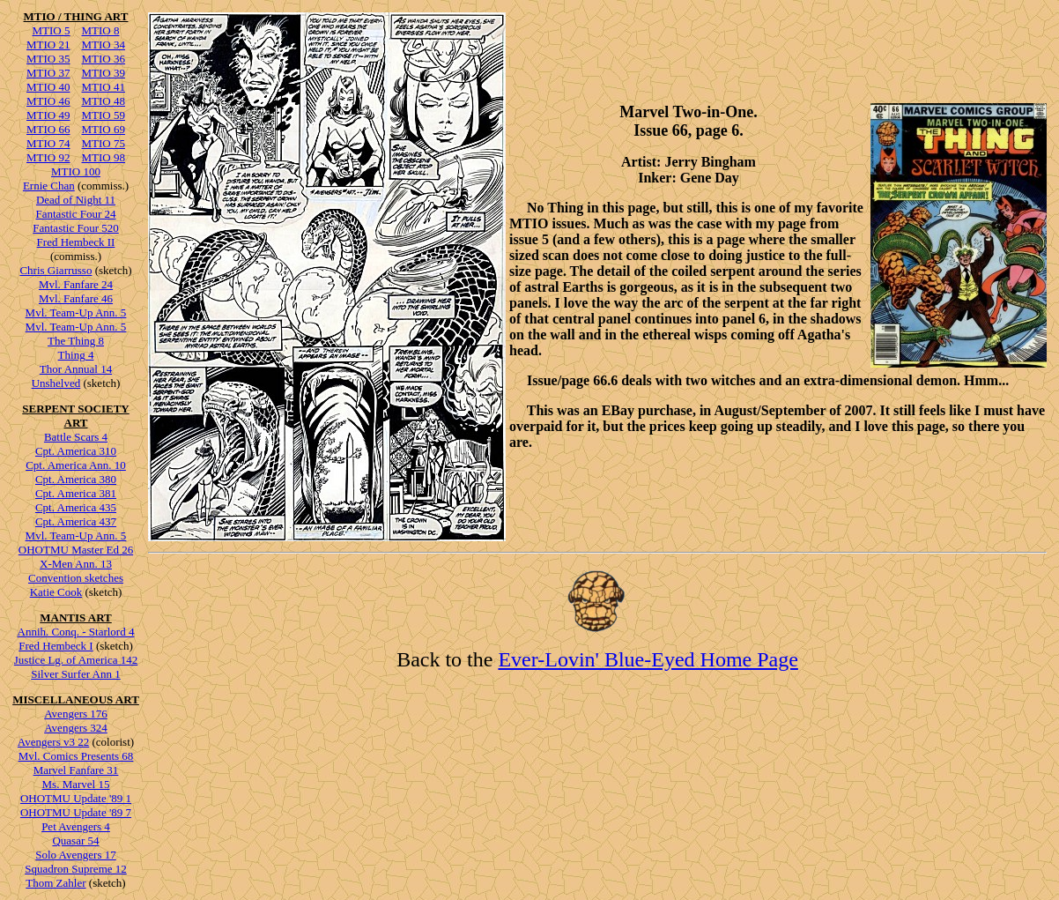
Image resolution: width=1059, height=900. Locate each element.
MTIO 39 (103, 72)
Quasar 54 (75, 840)
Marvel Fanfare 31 (76, 770)
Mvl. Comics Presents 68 (76, 755)
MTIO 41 (103, 86)
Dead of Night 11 (75, 199)
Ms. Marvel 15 (76, 784)
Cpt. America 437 (75, 521)
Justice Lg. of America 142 (75, 659)
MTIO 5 (51, 30)
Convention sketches (75, 577)
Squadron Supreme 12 (76, 868)
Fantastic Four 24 (76, 213)
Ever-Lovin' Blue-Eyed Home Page (647, 659)
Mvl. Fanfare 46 (76, 298)
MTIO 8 (101, 30)
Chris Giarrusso (55, 270)
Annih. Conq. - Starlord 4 (76, 631)
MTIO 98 (103, 157)
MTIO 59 (103, 115)
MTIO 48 (103, 101)
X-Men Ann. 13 (76, 563)
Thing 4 (76, 354)
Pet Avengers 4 (75, 826)
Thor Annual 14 (76, 369)
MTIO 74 (48, 143)
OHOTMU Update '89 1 (75, 798)
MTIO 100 (75, 171)
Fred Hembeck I (56, 645)
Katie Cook (56, 592)
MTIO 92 (48, 157)
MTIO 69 (103, 129)
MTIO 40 (48, 86)
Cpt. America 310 (75, 450)
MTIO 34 (103, 44)
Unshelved (56, 383)
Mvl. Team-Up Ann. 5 (76, 312)
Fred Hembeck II (76, 242)
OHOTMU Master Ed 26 (76, 549)
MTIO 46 (48, 101)
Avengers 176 (75, 713)
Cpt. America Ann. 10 (76, 465)
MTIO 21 (48, 44)
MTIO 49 (48, 115)
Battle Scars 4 (75, 436)
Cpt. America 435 (75, 507)
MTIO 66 (48, 129)
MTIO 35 (48, 58)
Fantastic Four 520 (76, 227)
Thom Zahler (55, 882)
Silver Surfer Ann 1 (75, 674)
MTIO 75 (103, 143)
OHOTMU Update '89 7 (75, 812)
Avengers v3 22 (53, 741)
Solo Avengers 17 (75, 854)
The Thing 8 (76, 340)
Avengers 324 (75, 727)
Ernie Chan (49, 185)
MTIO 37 (48, 72)
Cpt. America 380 (75, 479)
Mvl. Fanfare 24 (76, 284)
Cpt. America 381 (75, 493)
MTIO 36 (103, 58)
